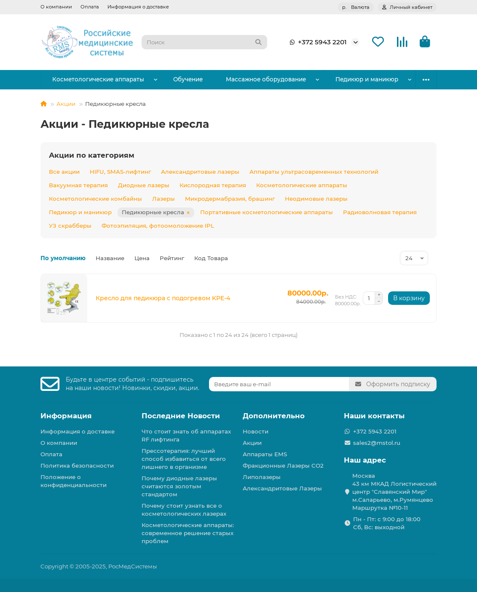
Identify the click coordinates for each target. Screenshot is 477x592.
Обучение (175, 79)
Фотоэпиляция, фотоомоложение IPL (158, 225)
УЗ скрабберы (70, 225)
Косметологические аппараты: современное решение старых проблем (188, 533)
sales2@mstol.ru (376, 442)
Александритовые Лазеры (282, 488)
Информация (66, 416)
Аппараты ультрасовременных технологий (313, 171)
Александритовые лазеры (200, 171)
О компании (56, 7)
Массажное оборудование (244, 79)
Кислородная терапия (213, 185)
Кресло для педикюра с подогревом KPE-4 (163, 298)
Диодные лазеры (143, 185)
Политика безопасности (77, 465)
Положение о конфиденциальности (73, 481)
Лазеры (163, 198)
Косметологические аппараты (93, 79)
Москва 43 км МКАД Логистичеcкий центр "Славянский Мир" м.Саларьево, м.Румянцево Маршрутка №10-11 (394, 491)
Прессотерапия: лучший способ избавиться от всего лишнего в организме (184, 458)
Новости (255, 431)
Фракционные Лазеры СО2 (283, 465)
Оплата (89, 7)
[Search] (204, 42)
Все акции (64, 171)
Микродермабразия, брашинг (230, 198)
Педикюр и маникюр (80, 212)
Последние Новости (181, 416)
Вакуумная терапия (78, 185)
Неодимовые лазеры (316, 198)
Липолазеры (262, 477)
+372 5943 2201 (316, 42)
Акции (65, 103)
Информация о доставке (138, 7)
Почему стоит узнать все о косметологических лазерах (184, 509)
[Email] (279, 384)
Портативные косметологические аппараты (266, 212)
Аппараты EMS (265, 454)
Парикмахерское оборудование (353, 79)
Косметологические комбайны (95, 198)
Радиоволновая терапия (380, 212)
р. (356, 7)
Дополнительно (274, 416)
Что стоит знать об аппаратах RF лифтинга (186, 435)
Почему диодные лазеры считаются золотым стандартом (179, 486)
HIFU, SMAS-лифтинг (120, 171)
